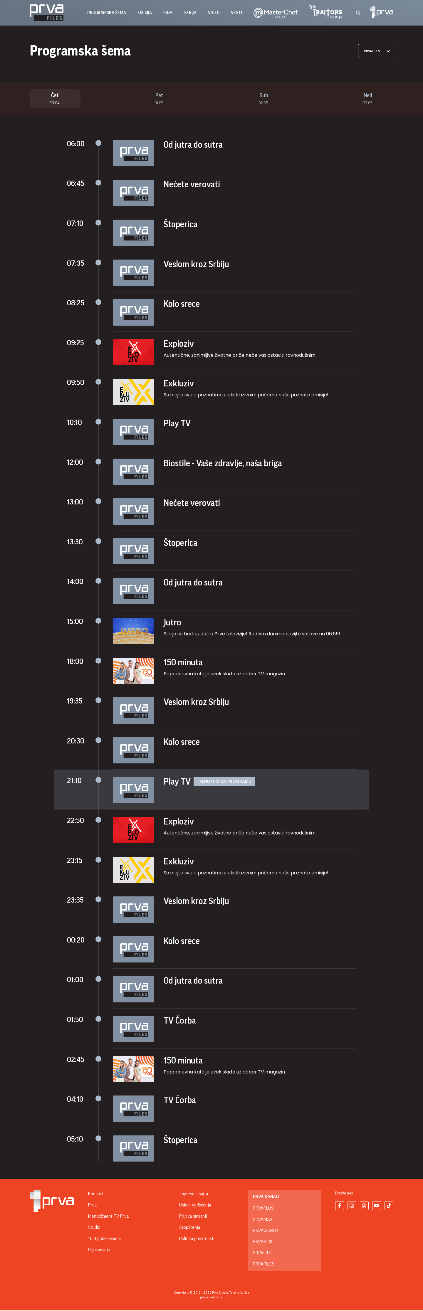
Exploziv (179, 344)
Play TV (177, 423)
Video (213, 13)
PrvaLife (262, 1253)
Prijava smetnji (193, 1216)
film (168, 13)
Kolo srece (182, 304)
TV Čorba (180, 1021)
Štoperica (180, 224)
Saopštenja (189, 1228)
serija (190, 13)
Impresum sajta (193, 1194)
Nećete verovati (192, 185)
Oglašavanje (99, 1250)
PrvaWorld (265, 1231)
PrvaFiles (263, 1264)
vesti (236, 13)
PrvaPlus (263, 1208)
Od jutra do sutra (193, 145)
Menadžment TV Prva (108, 1216)
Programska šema (106, 13)
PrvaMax (263, 1220)
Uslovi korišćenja (195, 1205)
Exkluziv (179, 384)
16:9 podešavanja (104, 1239)
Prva (92, 1205)
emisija (144, 13)
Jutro (172, 622)
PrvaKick (263, 1242)
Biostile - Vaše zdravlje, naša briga (223, 463)
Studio (94, 1228)
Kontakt (95, 1194)
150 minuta (183, 662)
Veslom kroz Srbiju (196, 264)
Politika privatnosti (196, 1239)
